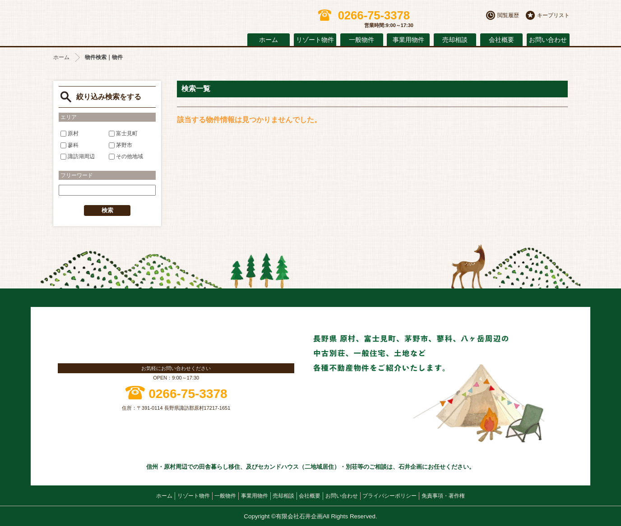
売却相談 (455, 40)
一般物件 (361, 40)
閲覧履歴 (508, 15)
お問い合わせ (548, 40)
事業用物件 (408, 40)
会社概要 (501, 40)
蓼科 (69, 145)
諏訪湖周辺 (77, 156)
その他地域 (126, 156)
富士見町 (123, 133)
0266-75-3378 (187, 394)
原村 (69, 133)
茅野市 (120, 145)
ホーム (268, 40)
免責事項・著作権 (443, 496)
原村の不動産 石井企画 (130, 21)
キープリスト (553, 15)
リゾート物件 (315, 40)
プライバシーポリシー (389, 496)
